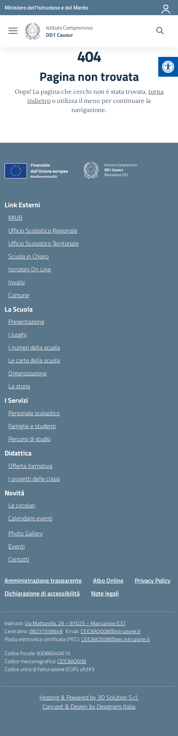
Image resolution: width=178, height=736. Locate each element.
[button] (168, 67)
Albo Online (108, 580)
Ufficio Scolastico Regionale (42, 230)
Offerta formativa (30, 465)
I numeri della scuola (34, 347)
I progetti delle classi (34, 478)
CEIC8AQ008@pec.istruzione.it (115, 639)
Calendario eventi (30, 518)
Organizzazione (27, 373)
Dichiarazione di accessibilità (42, 593)
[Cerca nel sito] (160, 31)
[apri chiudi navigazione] (12, 31)
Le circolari (21, 505)
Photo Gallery (25, 533)
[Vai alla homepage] (69, 31)
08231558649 (46, 631)
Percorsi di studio (29, 438)
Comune (18, 294)
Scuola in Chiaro (28, 256)
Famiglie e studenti (32, 425)
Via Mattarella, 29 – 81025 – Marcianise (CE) (75, 623)
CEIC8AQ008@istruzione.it (110, 631)
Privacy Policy (152, 580)
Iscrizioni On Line (29, 269)
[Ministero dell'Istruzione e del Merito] (46, 7)
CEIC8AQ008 (71, 661)
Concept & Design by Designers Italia (89, 706)
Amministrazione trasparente (43, 580)
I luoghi (17, 334)
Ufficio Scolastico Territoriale (43, 243)
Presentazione (26, 321)
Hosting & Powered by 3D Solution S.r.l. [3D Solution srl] (89, 697)
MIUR (15, 217)
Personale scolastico (34, 413)
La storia (19, 386)
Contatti (18, 559)
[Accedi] (166, 7)
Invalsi (16, 282)
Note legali (105, 593)
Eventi (16, 546)
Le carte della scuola (34, 360)
